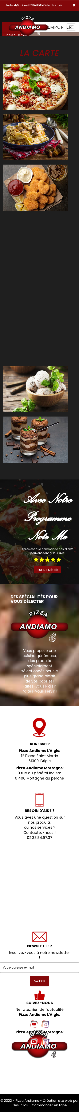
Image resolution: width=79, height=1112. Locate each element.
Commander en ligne (49, 1105)
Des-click (20, 1105)
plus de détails (47, 570)
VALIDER (39, 981)
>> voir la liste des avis (47, 5)
